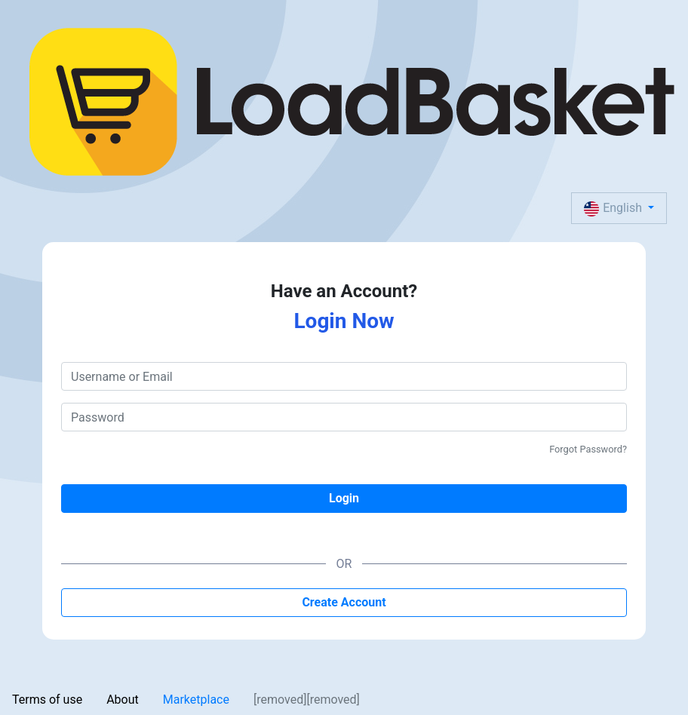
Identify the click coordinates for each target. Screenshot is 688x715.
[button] (619, 208)
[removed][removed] (306, 699)
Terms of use (47, 699)
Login (344, 498)
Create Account (343, 602)
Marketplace (196, 699)
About (122, 699)
